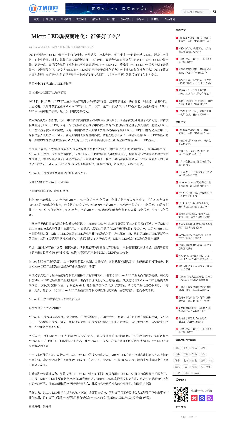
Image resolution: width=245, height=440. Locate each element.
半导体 (140, 19)
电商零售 (96, 19)
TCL (185, 366)
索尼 (177, 366)
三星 (185, 354)
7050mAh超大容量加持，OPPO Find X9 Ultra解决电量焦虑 (195, 278)
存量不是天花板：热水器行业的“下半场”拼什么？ (193, 152)
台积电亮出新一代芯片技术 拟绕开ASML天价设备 (195, 194)
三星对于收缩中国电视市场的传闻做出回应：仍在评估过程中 (194, 288)
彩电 (194, 360)
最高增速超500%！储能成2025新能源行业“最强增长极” (194, 309)
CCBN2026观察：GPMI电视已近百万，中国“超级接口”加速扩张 (194, 39)
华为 (194, 354)
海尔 (194, 366)
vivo (196, 373)
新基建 (155, 19)
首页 (36, 19)
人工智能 (205, 366)
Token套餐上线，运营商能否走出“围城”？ (194, 163)
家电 (177, 348)
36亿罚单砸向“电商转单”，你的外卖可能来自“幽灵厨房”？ (195, 102)
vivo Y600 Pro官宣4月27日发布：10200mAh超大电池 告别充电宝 (195, 257)
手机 (185, 348)
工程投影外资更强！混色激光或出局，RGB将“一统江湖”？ (194, 71)
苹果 (202, 348)
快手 (177, 354)
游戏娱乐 (125, 19)
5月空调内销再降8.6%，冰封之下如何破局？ (194, 142)
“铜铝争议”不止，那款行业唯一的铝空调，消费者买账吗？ (194, 112)
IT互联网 (81, 19)
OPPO (178, 373)
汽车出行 (110, 19)
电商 (185, 360)
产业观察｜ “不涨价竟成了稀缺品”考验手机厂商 (195, 173)
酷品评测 (170, 19)
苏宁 (177, 360)
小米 (202, 354)
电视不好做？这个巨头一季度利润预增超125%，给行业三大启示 (195, 81)
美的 (187, 373)
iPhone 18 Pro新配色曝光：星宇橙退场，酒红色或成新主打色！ (194, 184)
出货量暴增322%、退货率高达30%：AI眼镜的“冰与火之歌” (195, 215)
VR (210, 360)
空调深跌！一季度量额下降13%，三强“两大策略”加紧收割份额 (194, 92)
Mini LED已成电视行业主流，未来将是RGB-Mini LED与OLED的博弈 (194, 205)
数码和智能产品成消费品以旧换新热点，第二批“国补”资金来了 (194, 299)
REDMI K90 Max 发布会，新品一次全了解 (195, 267)
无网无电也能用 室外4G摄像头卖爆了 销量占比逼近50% (195, 225)
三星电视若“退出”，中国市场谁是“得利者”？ (195, 60)
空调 (202, 360)
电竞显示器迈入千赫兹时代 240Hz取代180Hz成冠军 (192, 320)
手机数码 (66, 19)
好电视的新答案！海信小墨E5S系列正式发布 (194, 246)
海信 (194, 348)
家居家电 (51, 19)
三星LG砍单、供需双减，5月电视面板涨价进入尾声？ (194, 50)
